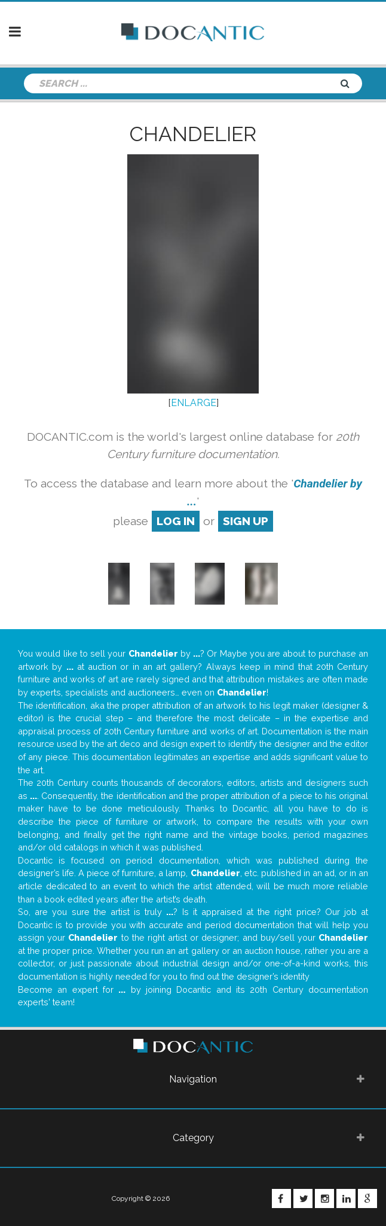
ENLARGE (193, 402)
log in (176, 520)
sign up (245, 520)
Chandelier (193, 134)
